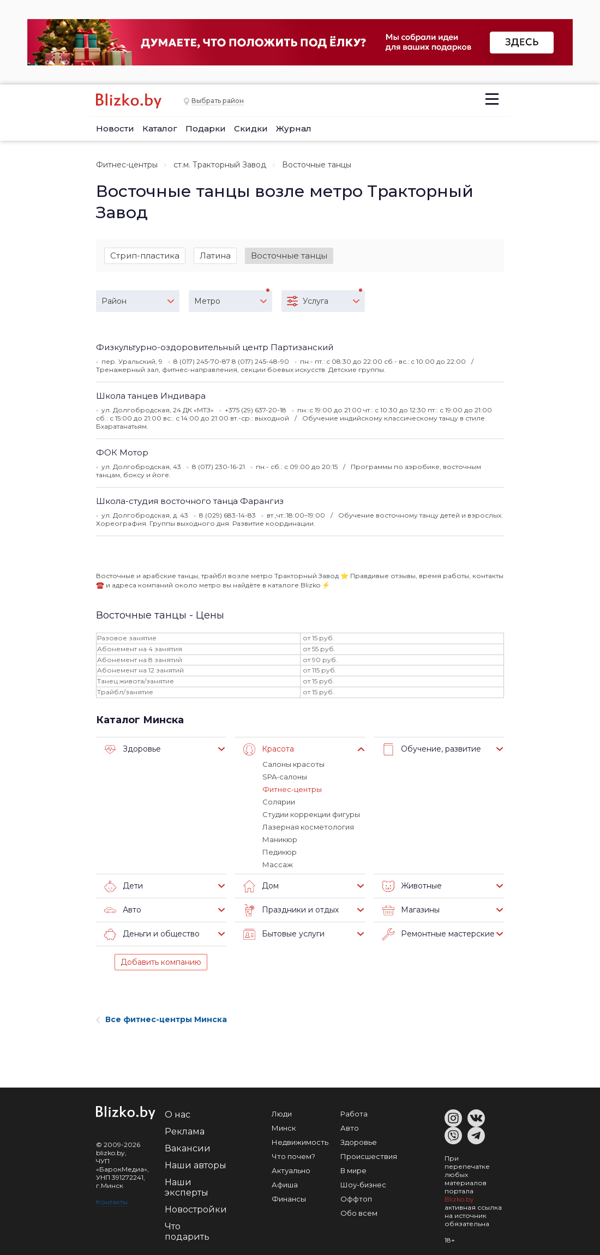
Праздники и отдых (291, 910)
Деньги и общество (152, 934)
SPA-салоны (284, 776)
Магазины (411, 910)
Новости (115, 128)
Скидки (251, 128)
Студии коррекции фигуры (311, 814)
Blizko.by (459, 1199)
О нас (177, 1114)
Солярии (278, 801)
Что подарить (187, 1231)
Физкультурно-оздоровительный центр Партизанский (214, 347)
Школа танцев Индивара (151, 396)
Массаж (277, 864)
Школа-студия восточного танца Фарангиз (190, 501)
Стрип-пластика (144, 255)
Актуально (291, 1170)
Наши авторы (195, 1165)
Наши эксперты (186, 1187)
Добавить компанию (161, 962)
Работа (354, 1113)
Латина (215, 255)
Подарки (205, 128)
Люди (282, 1113)
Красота (268, 749)
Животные (412, 886)
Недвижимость (300, 1142)
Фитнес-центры (127, 165)
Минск (284, 1128)
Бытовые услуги (284, 934)
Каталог (159, 128)
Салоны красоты (293, 764)
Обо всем (358, 1213)
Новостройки (196, 1209)
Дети (123, 886)
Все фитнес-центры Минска (161, 1019)
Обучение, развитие (431, 749)
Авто (122, 910)
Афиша (285, 1184)
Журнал (293, 128)
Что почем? (293, 1156)
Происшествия (368, 1156)
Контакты (112, 1202)
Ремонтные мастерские (438, 934)
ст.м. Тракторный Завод (219, 165)
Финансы (289, 1198)
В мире (353, 1170)
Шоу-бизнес (363, 1184)
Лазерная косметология (308, 826)
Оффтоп (356, 1198)
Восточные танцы (289, 255)
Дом (261, 886)
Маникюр (279, 839)
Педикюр (279, 852)
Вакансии (188, 1148)
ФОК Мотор (122, 452)
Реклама (185, 1131)
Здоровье (132, 749)
